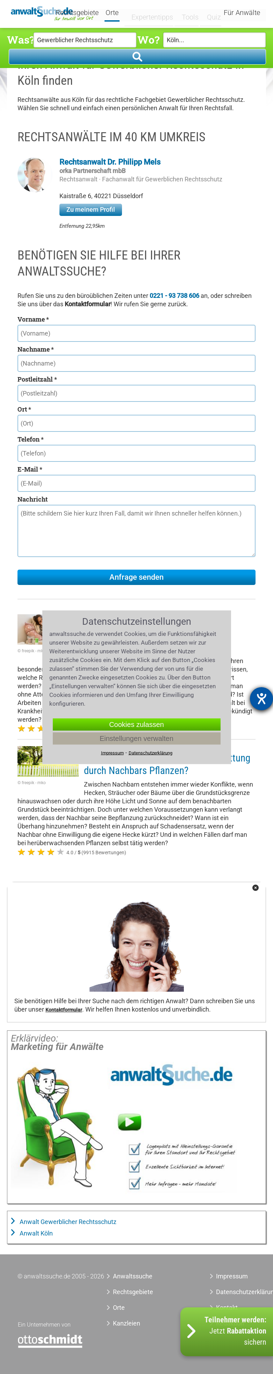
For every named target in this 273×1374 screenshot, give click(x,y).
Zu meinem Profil (90, 209)
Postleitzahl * (37, 379)
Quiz (209, 12)
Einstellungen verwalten (136, 738)
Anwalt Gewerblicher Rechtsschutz (67, 1221)
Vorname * (33, 319)
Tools (187, 12)
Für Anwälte (242, 13)
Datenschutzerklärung (236, 1292)
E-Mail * (29, 469)
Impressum (232, 1276)
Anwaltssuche (132, 1276)
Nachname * (35, 349)
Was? (20, 39)
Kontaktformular (63, 1010)
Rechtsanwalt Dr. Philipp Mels (109, 162)
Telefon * (30, 439)
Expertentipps (152, 12)
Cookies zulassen (136, 724)
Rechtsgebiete (85, 13)
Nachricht (32, 499)
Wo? (148, 39)
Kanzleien (126, 1323)
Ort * (24, 409)
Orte (120, 13)
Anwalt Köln (35, 1233)
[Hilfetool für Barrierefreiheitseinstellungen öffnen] (261, 698)
